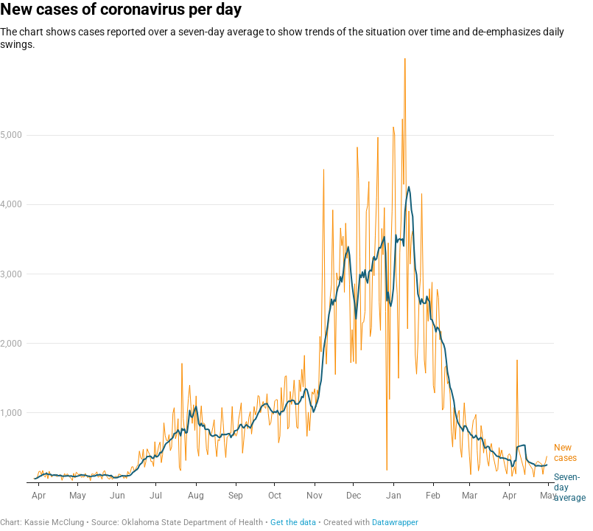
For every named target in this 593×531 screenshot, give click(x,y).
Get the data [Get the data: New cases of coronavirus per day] (293, 522)
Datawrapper (395, 522)
